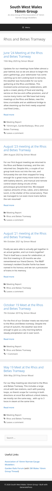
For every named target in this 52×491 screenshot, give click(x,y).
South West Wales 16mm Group (26, 9)
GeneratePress (26, 487)
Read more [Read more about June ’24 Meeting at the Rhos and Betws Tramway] (9, 114)
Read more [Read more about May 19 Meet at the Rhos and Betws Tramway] (9, 407)
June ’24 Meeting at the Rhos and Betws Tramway (23, 54)
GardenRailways (26, 125)
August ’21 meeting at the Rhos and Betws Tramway (25, 235)
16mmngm (11, 125)
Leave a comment (14, 133)
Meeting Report (13, 122)
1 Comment (12, 353)
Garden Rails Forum (14, 468)
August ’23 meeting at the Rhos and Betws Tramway (25, 148)
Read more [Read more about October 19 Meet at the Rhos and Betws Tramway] (9, 339)
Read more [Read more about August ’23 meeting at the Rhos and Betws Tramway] (9, 205)
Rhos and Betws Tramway (18, 216)
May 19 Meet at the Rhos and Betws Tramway (24, 369)
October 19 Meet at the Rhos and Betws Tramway (23, 307)
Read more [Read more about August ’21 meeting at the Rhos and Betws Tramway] (9, 276)
